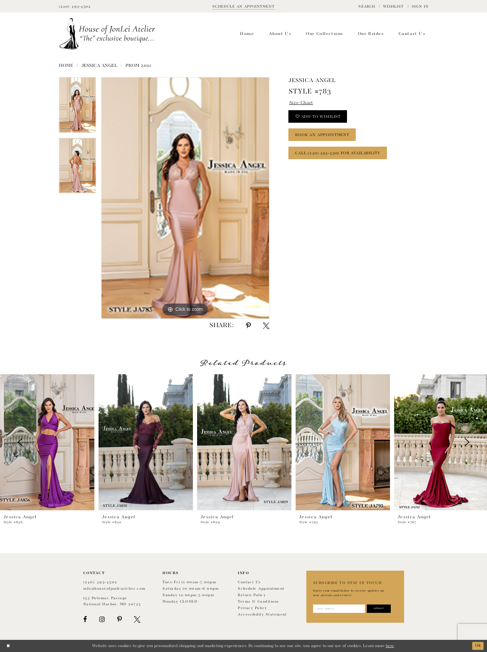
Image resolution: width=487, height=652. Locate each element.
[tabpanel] (77, 107)
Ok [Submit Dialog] (478, 646)
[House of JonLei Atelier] (107, 34)
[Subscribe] (380, 609)
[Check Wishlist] (393, 6)
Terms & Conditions (258, 602)
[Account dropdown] (420, 6)
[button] (367, 6)
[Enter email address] (339, 609)
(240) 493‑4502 (100, 582)
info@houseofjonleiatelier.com (114, 589)
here (390, 646)
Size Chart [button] (301, 103)
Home (66, 65)
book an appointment (322, 135)
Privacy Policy (252, 608)
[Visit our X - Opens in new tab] (137, 619)
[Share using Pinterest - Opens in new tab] (248, 325)
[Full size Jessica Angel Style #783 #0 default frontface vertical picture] (185, 198)
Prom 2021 (138, 65)
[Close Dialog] (8, 646)
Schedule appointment (261, 589)
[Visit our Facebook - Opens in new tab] (85, 619)
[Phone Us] (75, 6)
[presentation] (47, 442)
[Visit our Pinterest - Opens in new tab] (119, 619)
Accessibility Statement (262, 614)
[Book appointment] (243, 6)
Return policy (252, 595)
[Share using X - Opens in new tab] (266, 325)
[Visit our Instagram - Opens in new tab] (102, 619)
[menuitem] (367, 6)
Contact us (249, 582)
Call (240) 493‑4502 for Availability (337, 153)
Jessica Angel (99, 65)
